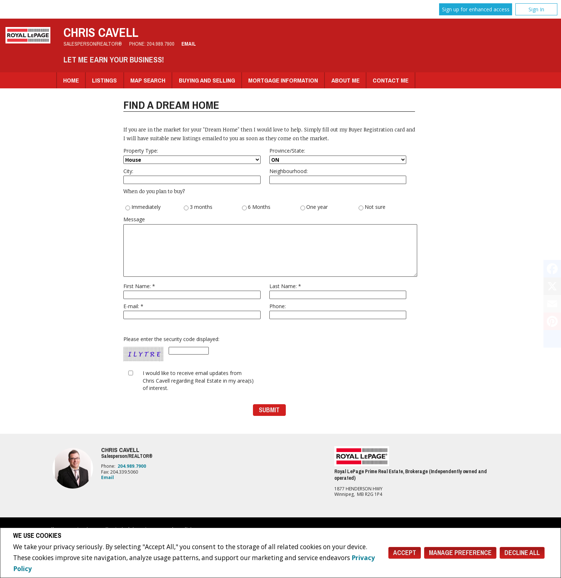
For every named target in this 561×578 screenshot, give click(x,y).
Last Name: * (338, 291)
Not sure (371, 207)
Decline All (522, 552)
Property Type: (192, 155)
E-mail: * (192, 311)
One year (314, 207)
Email (188, 43)
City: (192, 176)
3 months (198, 207)
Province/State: (338, 155)
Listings (104, 80)
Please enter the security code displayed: (171, 349)
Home (71, 80)
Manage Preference (460, 552)
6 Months (256, 207)
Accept (404, 552)
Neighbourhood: (338, 176)
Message (269, 246)
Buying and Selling (207, 80)
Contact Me (390, 80)
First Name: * (192, 291)
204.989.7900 (160, 43)
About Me (345, 80)
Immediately (143, 207)
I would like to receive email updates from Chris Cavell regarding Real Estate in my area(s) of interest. (198, 380)
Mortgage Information (283, 80)
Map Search (147, 80)
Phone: (338, 311)
